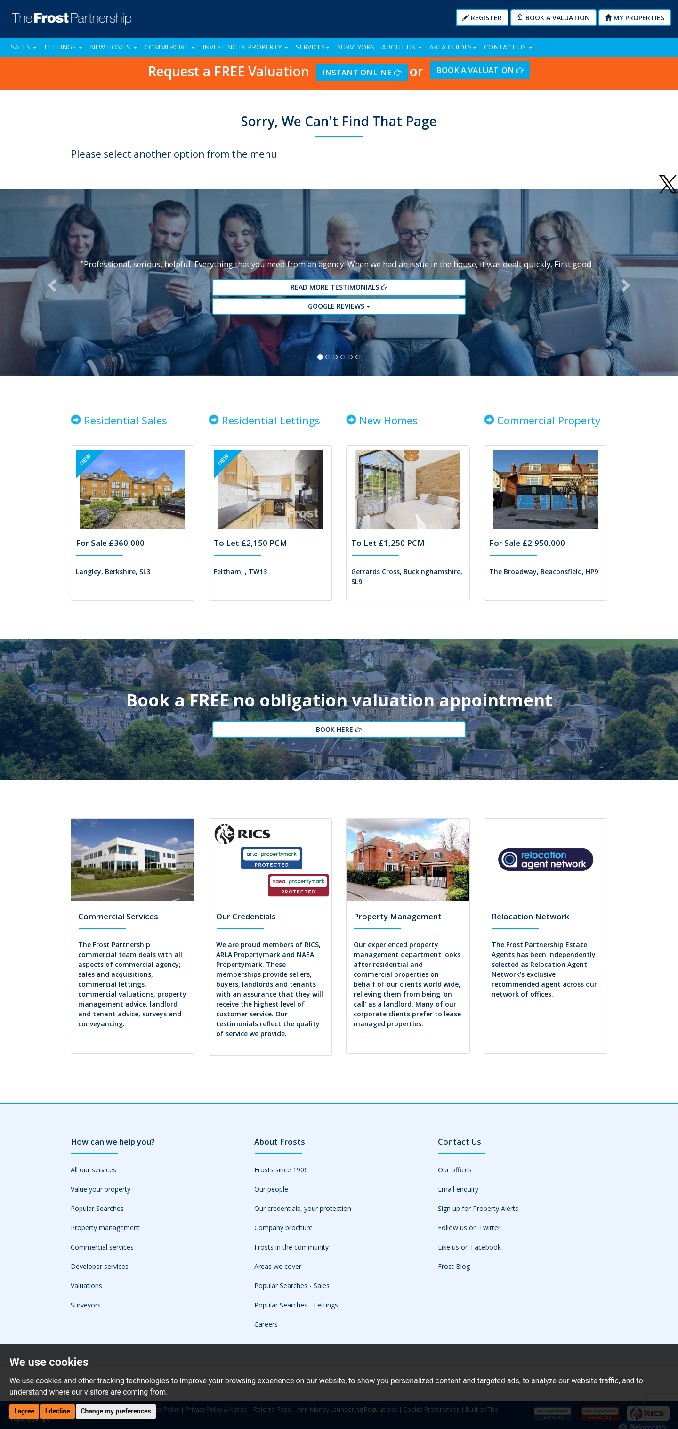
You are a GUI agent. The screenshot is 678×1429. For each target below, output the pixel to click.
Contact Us (508, 46)
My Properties (634, 17)
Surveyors (355, 46)
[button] (51, 291)
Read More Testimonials (339, 297)
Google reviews (339, 314)
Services (313, 46)
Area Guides (452, 46)
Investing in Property (245, 46)
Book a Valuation (553, 17)
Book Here (339, 754)
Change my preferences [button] (116, 1411)
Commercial (170, 46)
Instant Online (361, 71)
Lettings (63, 46)
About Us (402, 46)
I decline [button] (57, 1411)
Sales (24, 46)
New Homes (113, 46)
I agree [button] (24, 1411)
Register (482, 17)
